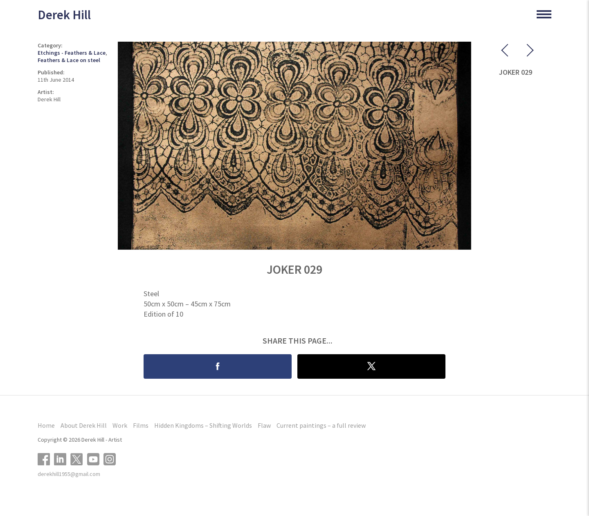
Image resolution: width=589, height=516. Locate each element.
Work (119, 425)
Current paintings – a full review (321, 425)
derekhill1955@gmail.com (69, 474)
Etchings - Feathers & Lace (72, 52)
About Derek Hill (84, 425)
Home (46, 425)
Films (140, 425)
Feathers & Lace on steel (69, 60)
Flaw (264, 425)
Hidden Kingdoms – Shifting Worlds (203, 425)
